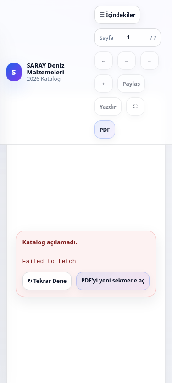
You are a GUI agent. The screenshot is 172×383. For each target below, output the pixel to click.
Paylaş (131, 84)
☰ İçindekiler (117, 15)
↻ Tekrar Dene (47, 280)
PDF (105, 130)
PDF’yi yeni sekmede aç (112, 280)
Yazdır (108, 107)
